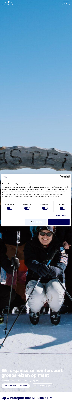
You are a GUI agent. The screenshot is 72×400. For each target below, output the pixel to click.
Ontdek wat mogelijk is (42, 386)
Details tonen (61, 215)
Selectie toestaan (35, 222)
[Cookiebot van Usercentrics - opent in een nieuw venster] (61, 176)
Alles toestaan (58, 222)
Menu (66, 3)
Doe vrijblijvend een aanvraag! (15, 386)
